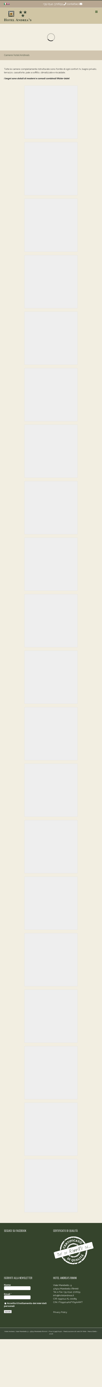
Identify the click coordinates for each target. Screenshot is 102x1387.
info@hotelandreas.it (63, 1290)
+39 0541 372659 (53, 4)
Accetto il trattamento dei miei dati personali (25, 1300)
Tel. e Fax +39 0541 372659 (66, 1287)
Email (7, 1289)
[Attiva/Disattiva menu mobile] (96, 11)
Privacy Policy (60, 1307)
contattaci (73, 4)
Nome (7, 1280)
